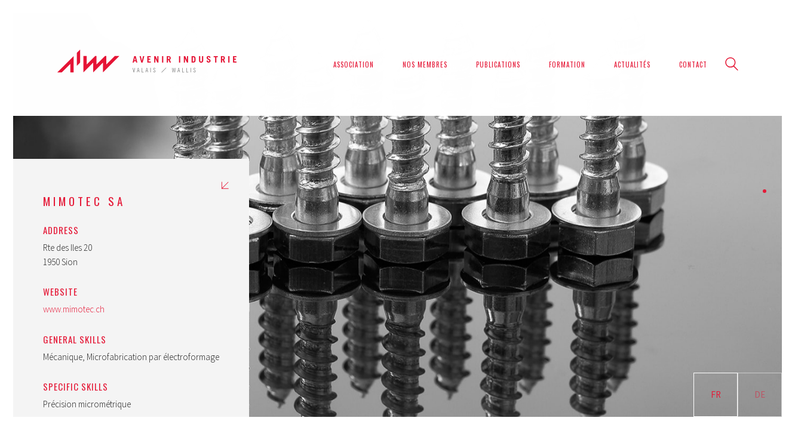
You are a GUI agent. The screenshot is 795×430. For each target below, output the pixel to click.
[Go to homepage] (147, 64)
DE (759, 394)
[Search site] (731, 65)
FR (716, 394)
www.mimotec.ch (74, 309)
